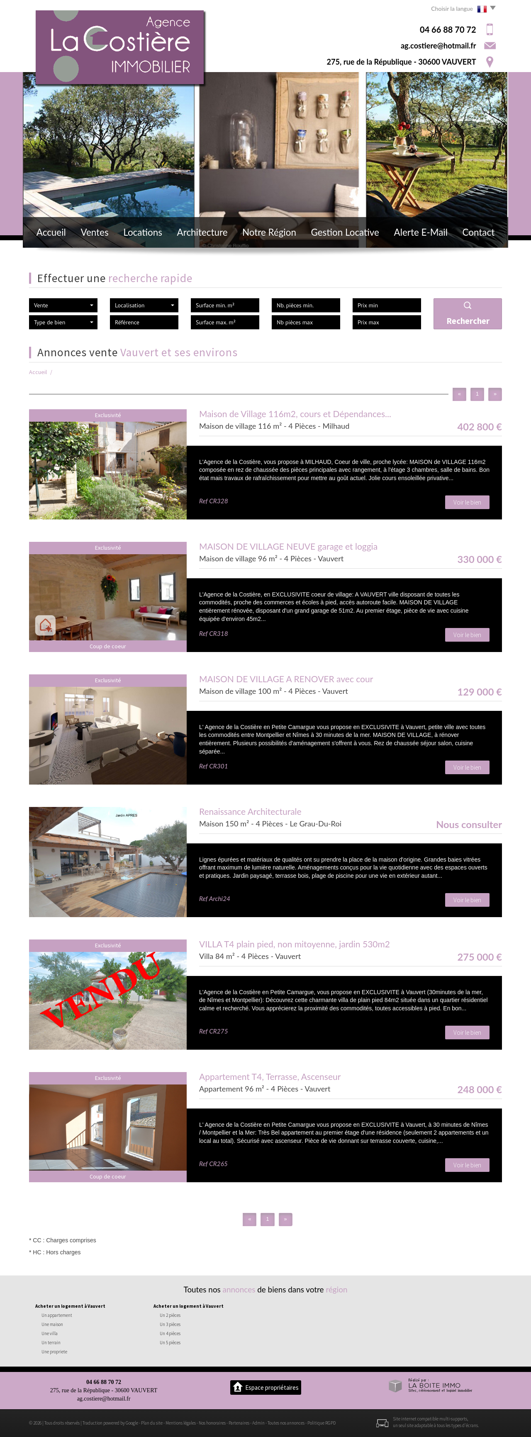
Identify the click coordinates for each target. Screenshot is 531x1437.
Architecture (202, 232)
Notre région (269, 232)
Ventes (94, 232)
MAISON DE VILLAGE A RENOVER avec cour (286, 679)
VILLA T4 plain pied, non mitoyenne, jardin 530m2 (294, 944)
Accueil (51, 232)
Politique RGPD (321, 1423)
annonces (239, 1289)
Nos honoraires (212, 1423)
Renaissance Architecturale (250, 811)
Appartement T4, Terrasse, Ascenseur (270, 1076)
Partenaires (239, 1423)
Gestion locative (345, 232)
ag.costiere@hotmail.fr (438, 45)
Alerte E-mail (421, 232)
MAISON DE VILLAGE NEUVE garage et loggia (288, 546)
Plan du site (152, 1423)
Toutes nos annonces (286, 1423)
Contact (479, 232)
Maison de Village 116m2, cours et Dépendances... (295, 413)
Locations (142, 232)
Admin (258, 1423)
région (336, 1289)
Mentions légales (181, 1423)
